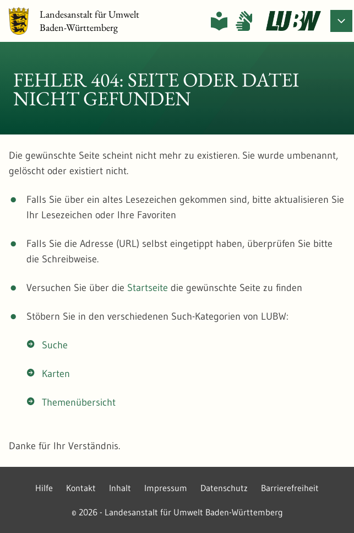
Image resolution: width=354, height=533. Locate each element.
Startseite (147, 288)
